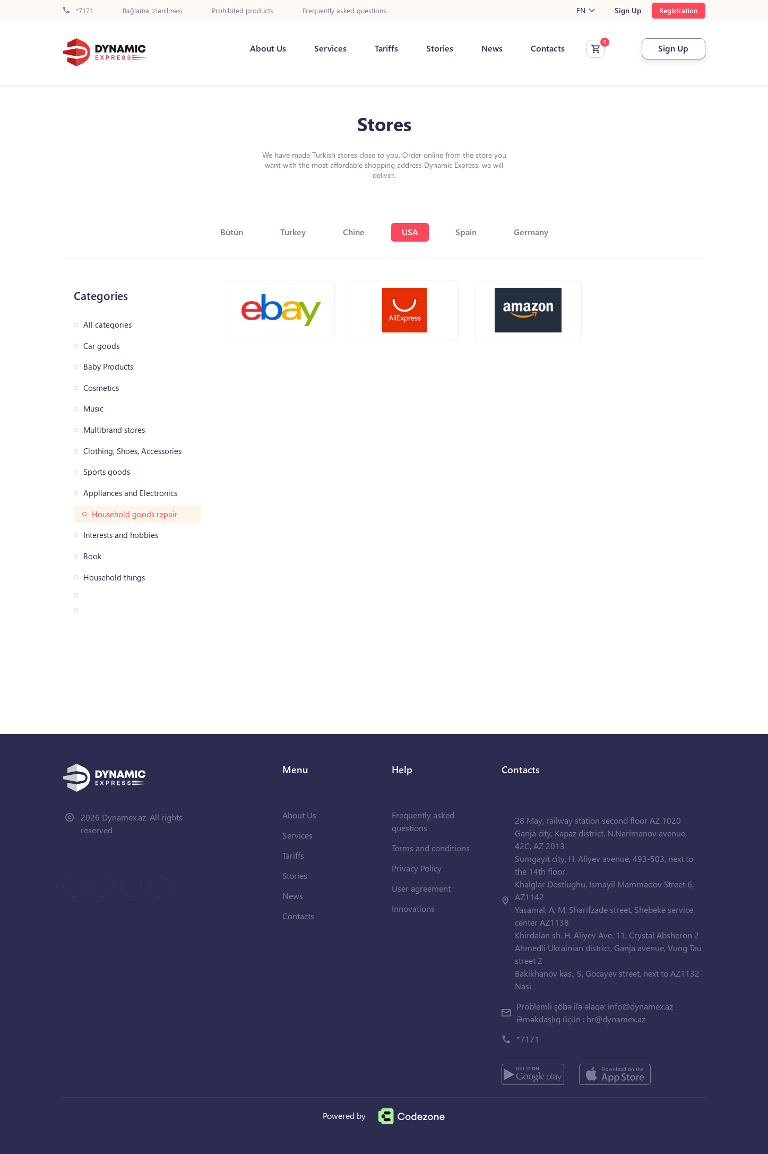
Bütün (231, 231)
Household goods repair (134, 514)
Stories (439, 48)
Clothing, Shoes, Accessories (132, 451)
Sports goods (106, 472)
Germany (531, 231)
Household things (114, 577)
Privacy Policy (417, 868)
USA (410, 231)
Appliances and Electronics (130, 493)
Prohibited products (242, 11)
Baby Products (108, 367)
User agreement (421, 888)
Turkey (293, 231)
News (492, 48)
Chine (354, 231)
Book (92, 556)
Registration (678, 10)
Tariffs (386, 48)
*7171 (78, 11)
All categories (107, 325)
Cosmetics (101, 388)
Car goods (101, 346)
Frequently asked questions (344, 11)
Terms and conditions (431, 847)
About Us (268, 48)
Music (93, 409)
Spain (466, 231)
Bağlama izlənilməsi (153, 11)
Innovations (413, 908)
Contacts (548, 48)
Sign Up (628, 10)
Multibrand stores (114, 430)
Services (330, 48)
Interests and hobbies (120, 535)
